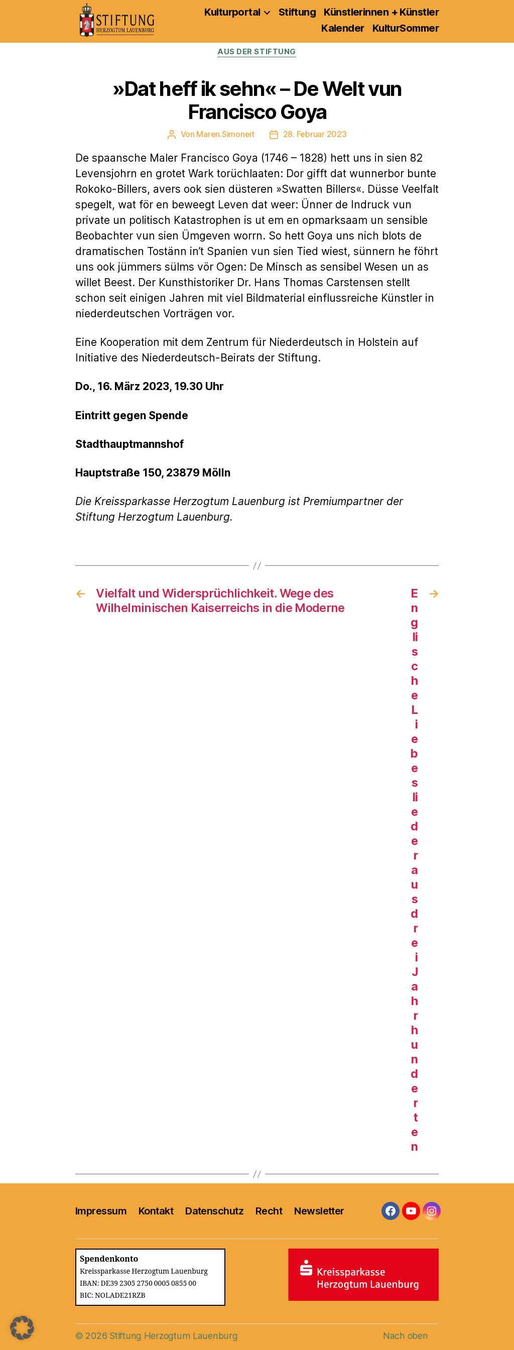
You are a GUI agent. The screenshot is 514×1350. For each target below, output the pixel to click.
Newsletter (319, 1211)
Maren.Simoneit (225, 135)
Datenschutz (214, 1211)
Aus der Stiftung (257, 52)
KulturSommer (405, 28)
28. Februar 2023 (315, 135)
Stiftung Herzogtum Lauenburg (172, 1335)
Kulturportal (232, 12)
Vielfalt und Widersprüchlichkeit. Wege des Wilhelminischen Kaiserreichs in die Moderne (220, 600)
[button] (22, 1328)
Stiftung (297, 12)
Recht (268, 1211)
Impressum (100, 1211)
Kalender (342, 28)
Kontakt (156, 1211)
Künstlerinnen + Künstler (381, 12)
